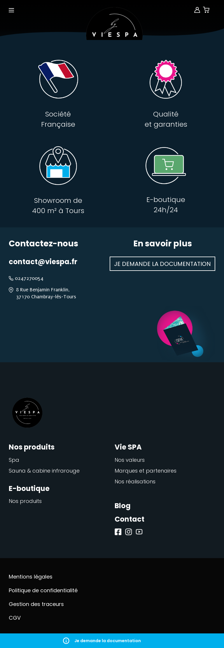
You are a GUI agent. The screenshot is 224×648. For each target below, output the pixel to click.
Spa (14, 460)
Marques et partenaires (145, 470)
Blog (123, 506)
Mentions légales (30, 576)
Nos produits (25, 501)
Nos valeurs (130, 460)
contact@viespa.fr (43, 261)
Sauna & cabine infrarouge (44, 470)
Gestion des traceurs (36, 604)
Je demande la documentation (112, 641)
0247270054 (29, 278)
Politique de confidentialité (43, 590)
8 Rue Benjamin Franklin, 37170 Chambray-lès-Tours (46, 293)
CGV (15, 617)
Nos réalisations (135, 481)
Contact (129, 519)
